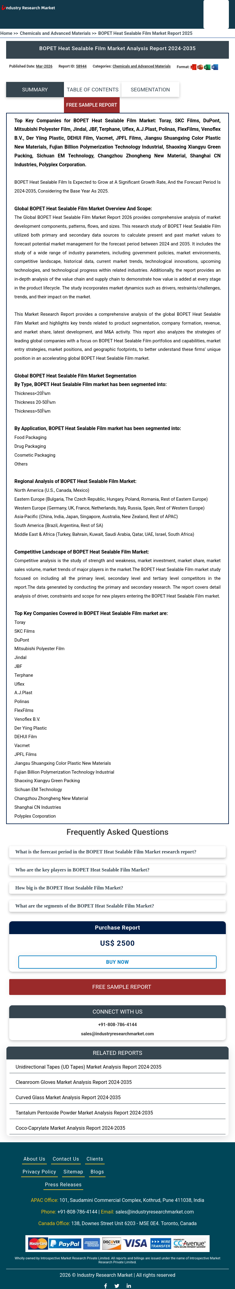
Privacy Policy (39, 1156)
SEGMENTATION (145, 90)
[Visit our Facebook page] (105, 1271)
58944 (81, 66)
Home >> (9, 33)
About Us (35, 1144)
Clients (95, 1144)
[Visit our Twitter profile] (116, 1271)
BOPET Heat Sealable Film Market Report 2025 (145, 33)
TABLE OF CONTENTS (89, 90)
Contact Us (66, 1144)
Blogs (97, 1156)
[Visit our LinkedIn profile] (129, 1271)
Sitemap (73, 1156)
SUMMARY (34, 90)
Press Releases (63, 1169)
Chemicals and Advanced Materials (142, 66)
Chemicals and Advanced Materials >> (58, 33)
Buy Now (117, 947)
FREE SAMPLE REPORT (201, 90)
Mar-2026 (44, 66)
